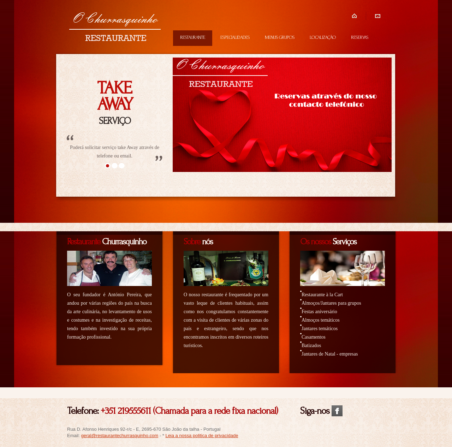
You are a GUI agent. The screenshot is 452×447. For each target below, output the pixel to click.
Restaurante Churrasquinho (115, 27)
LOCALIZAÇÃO (323, 37)
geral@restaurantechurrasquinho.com (119, 435)
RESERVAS (359, 37)
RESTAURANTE (192, 37)
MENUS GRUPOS (280, 37)
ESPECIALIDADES (235, 37)
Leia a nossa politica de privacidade (201, 435)
